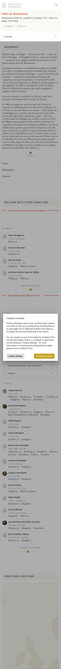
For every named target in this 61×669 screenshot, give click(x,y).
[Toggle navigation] (56, 5)
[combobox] (30, 36)
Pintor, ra (21, 26)
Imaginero (9, 26)
